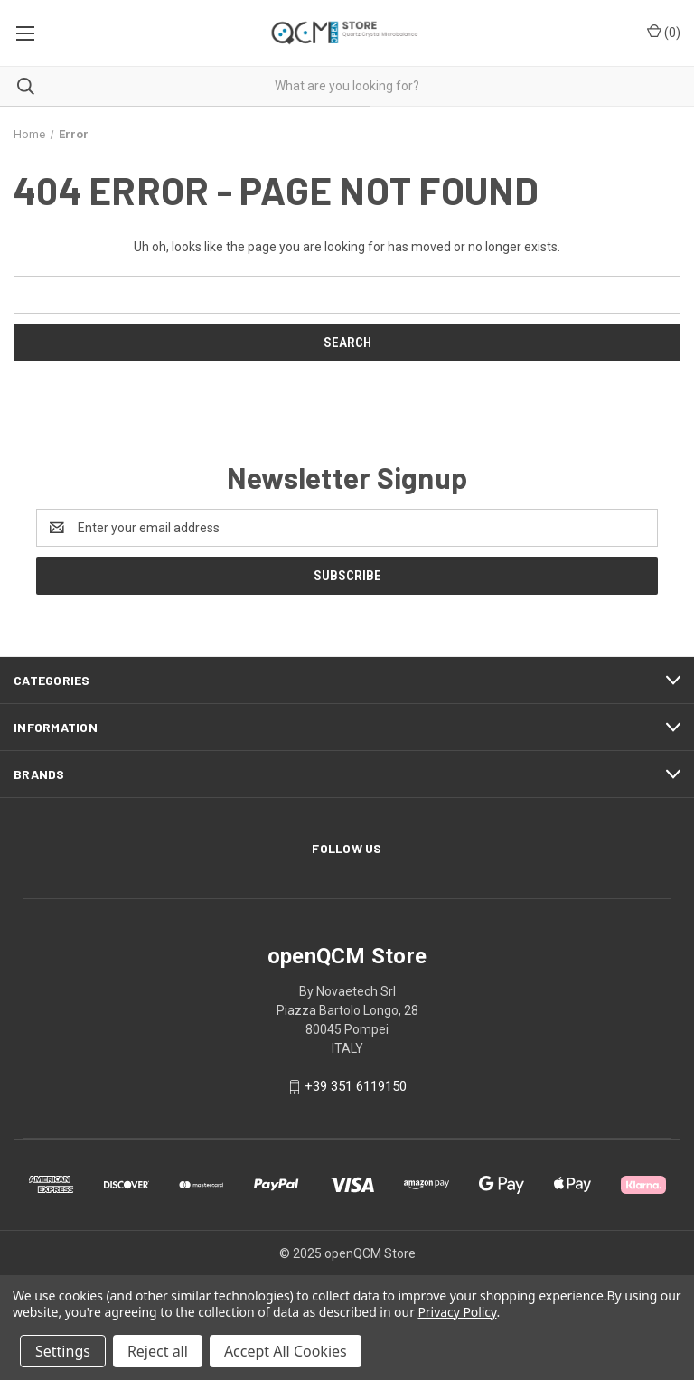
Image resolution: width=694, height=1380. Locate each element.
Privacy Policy (456, 1311)
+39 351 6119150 (356, 1086)
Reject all (157, 1351)
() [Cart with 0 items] (663, 31)
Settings (62, 1351)
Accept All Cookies (285, 1351)
